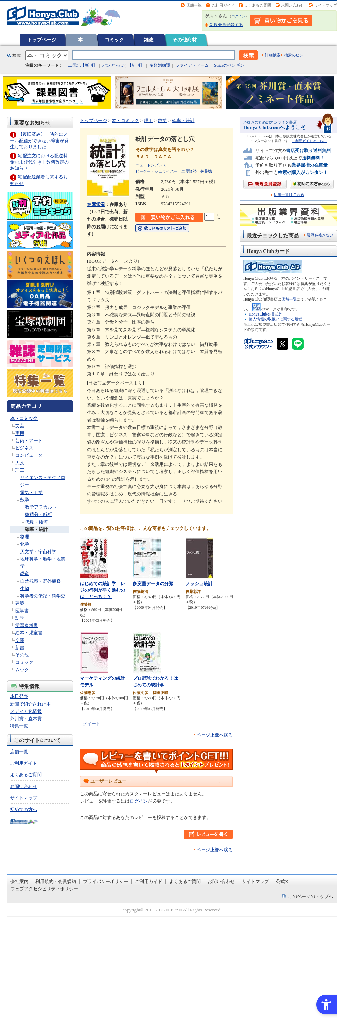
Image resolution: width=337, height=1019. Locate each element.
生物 (24, 588)
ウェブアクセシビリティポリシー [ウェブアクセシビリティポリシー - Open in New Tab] (44, 888)
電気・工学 (31, 492)
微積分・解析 (38, 514)
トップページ (41, 39)
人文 (19, 462)
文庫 (19, 640)
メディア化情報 (26, 711)
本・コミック (24, 418)
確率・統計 (36, 529)
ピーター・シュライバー (156, 171)
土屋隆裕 (189, 171)
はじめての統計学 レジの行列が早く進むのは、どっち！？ (102, 590)
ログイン (238, 16)
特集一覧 (19, 726)
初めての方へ (23, 809)
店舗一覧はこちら (289, 195)
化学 (24, 544)
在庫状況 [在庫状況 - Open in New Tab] (96, 204)
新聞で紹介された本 (30, 704)
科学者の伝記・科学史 (42, 595)
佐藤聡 (206, 171)
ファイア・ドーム (192, 65)
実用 (19, 433)
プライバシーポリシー (105, 881)
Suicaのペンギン (229, 65)
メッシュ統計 (199, 583)
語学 (19, 618)
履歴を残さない (320, 235)
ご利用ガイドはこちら (309, 141)
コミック (114, 39)
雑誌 (148, 39)
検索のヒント (295, 55)
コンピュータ (28, 455)
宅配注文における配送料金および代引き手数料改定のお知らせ (39, 162)
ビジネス (24, 448)
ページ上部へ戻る (215, 735)
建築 (19, 603)
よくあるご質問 (257, 5)
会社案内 (19, 881)
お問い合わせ (292, 5)
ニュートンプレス (150, 165)
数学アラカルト (41, 507)
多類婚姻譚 (159, 65)
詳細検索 (272, 55)
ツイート (91, 723)
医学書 (22, 610)
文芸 (19, 425)
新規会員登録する (226, 24)
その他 (22, 655)
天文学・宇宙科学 (38, 551)
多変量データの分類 (153, 583)
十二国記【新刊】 (80, 65)
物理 (24, 536)
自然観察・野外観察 (40, 581)
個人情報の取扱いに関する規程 (275, 319)
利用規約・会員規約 (55, 881)
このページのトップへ (310, 896)
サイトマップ (325, 5)
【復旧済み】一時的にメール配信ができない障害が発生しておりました (39, 140)
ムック (22, 669)
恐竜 (24, 573)
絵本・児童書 (28, 632)
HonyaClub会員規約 (265, 314)
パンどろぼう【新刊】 (123, 65)
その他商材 (184, 39)
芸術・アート (28, 440)
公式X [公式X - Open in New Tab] (282, 881)
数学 (24, 499)
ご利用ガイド (223, 5)
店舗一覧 (194, 5)
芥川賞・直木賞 (26, 718)
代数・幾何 (36, 522)
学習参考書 (26, 625)
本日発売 (19, 696)
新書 (19, 647)
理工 (19, 470)
